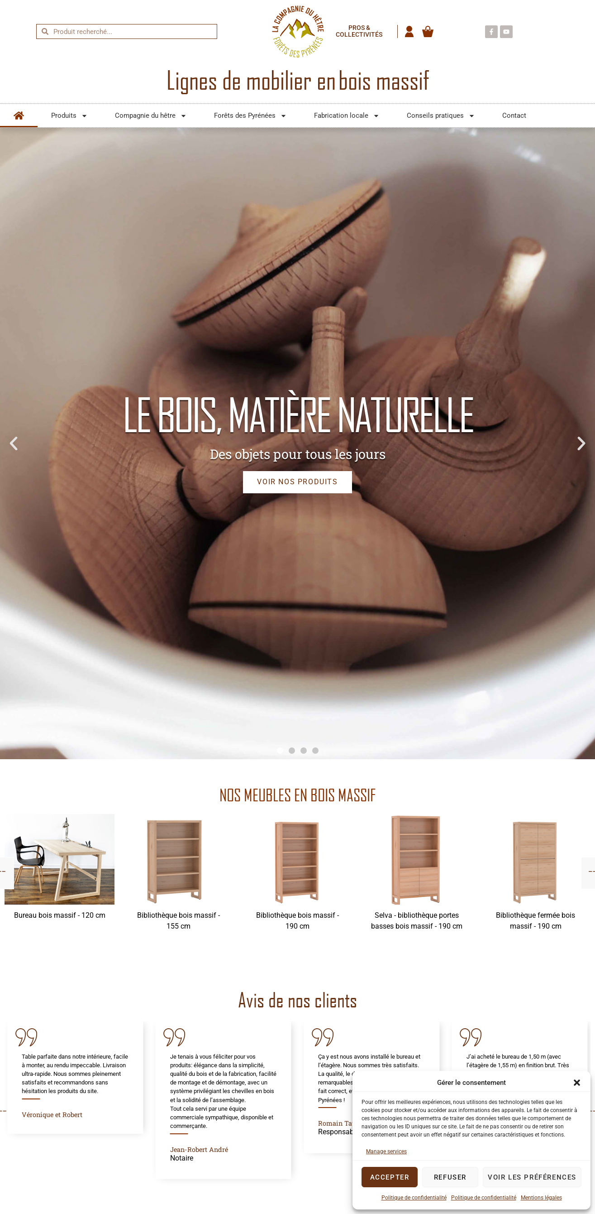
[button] (576, 1082)
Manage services (386, 1151)
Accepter (389, 1177)
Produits (69, 116)
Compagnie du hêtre (151, 116)
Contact (514, 115)
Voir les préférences (532, 1177)
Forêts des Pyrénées (250, 116)
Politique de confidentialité (414, 1198)
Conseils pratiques (441, 116)
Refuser (450, 1177)
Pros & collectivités (359, 31)
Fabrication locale (347, 116)
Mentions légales (541, 1198)
